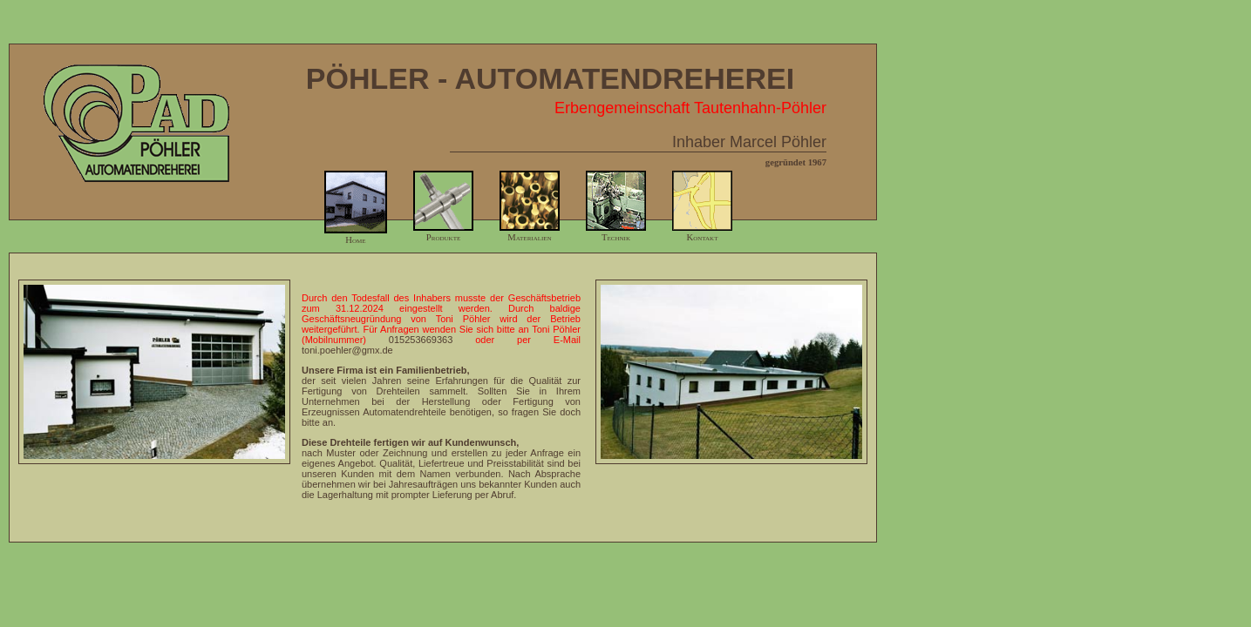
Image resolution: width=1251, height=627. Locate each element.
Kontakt (702, 232)
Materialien (530, 232)
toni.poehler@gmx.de (347, 350)
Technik (616, 232)
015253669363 (420, 339)
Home (355, 235)
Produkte (443, 232)
